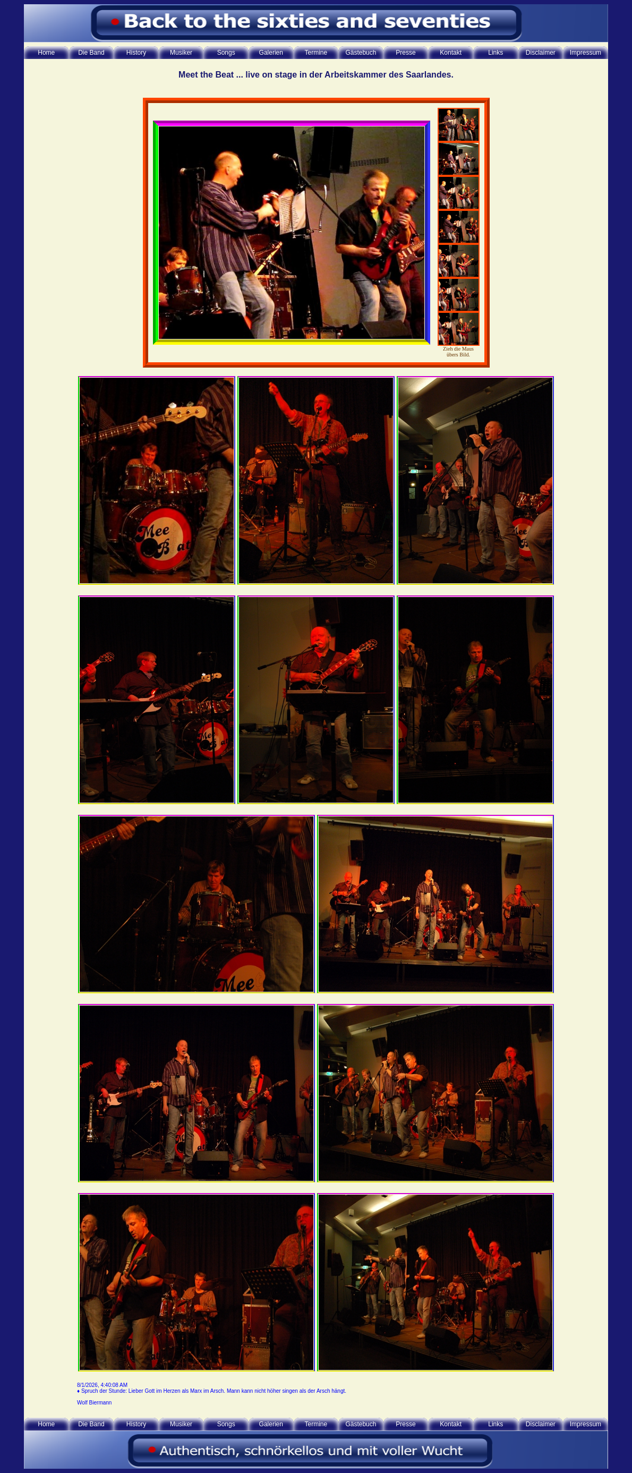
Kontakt (451, 52)
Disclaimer (541, 52)
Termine (316, 52)
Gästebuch (360, 52)
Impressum (585, 52)
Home (46, 52)
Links (495, 52)
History (136, 52)
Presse (405, 52)
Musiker (181, 52)
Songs (226, 52)
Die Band (91, 52)
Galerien (271, 52)
